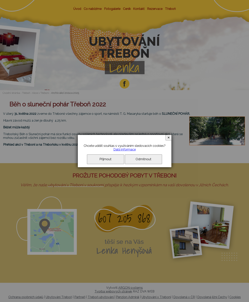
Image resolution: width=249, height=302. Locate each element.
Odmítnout (143, 159)
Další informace (124, 149)
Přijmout (105, 159)
